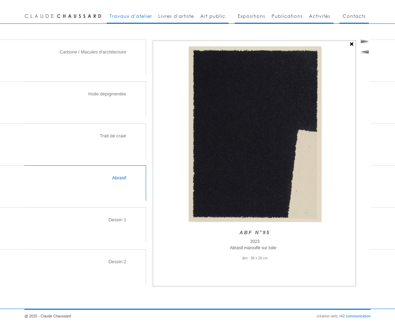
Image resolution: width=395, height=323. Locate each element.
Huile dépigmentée (107, 93)
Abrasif (119, 177)
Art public (212, 16)
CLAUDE (63, 11)
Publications (287, 16)
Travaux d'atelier (131, 16)
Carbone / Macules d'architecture (93, 52)
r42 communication (355, 316)
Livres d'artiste (176, 16)
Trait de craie (113, 135)
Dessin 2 (117, 261)
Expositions (251, 16)
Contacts (354, 16)
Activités (319, 16)
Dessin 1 (117, 219)
